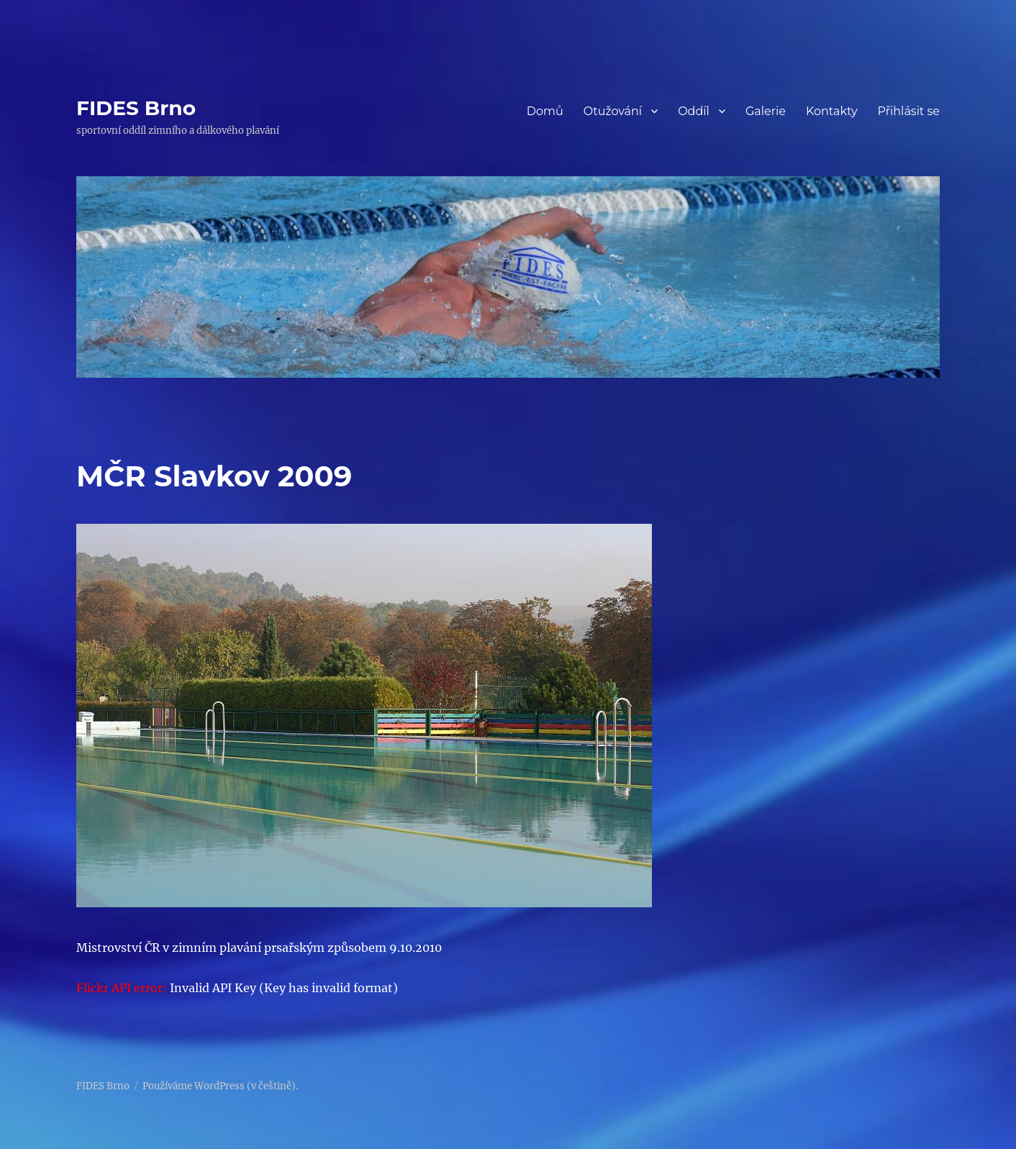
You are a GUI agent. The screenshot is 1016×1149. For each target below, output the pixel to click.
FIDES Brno (136, 108)
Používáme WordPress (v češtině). (220, 1086)
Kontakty (832, 111)
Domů (545, 111)
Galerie (765, 111)
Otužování (613, 111)
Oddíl (693, 111)
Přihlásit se (909, 111)
